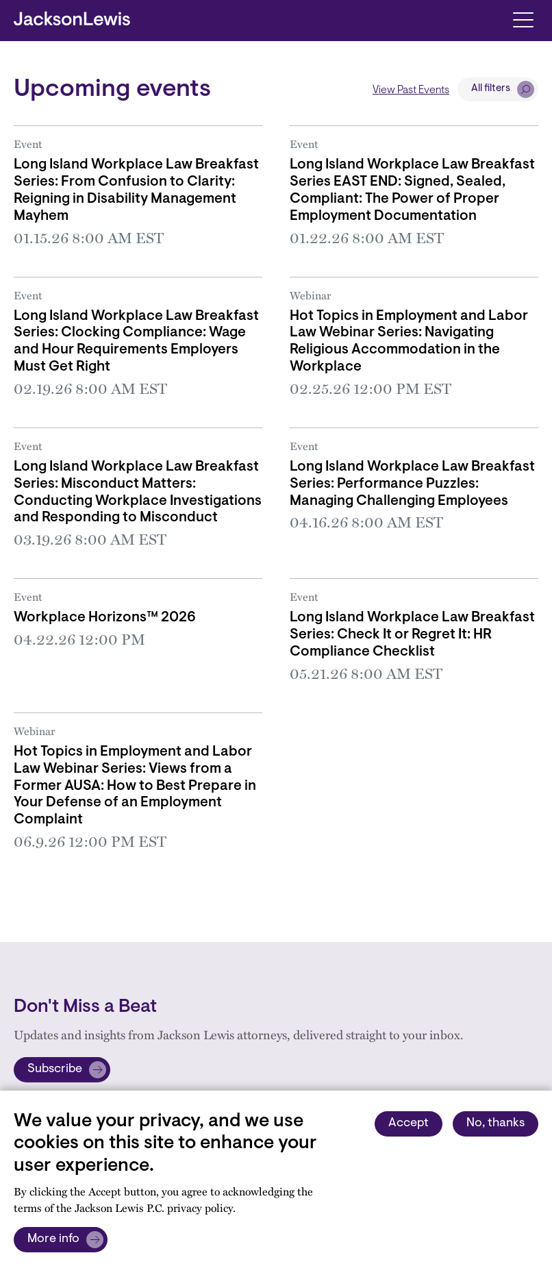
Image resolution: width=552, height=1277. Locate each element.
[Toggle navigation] (522, 18)
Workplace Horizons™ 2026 (105, 618)
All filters (490, 89)
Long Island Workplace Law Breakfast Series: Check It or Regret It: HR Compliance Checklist (412, 635)
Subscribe (54, 1069)
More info (53, 1239)
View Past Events (411, 90)
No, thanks (495, 1123)
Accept (408, 1123)
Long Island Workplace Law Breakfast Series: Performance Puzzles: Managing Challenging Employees (412, 484)
